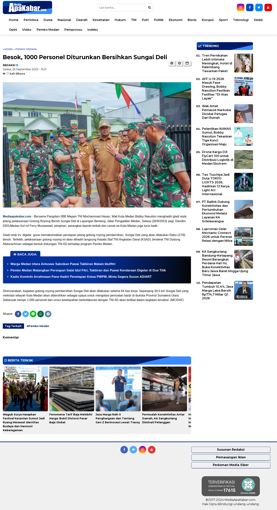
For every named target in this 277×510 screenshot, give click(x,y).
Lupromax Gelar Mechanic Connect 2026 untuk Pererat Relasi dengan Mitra (217, 234)
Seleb (258, 20)
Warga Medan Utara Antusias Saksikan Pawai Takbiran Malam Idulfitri (63, 264)
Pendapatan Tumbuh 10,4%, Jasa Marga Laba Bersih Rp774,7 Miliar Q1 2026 (217, 290)
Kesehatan (101, 20)
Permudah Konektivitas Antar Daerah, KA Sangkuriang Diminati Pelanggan (163, 418)
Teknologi (240, 20)
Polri (145, 20)
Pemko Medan (48, 29)
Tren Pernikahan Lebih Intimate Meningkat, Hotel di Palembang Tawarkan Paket (217, 63)
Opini (13, 29)
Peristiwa (31, 20)
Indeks (92, 29)
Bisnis (192, 20)
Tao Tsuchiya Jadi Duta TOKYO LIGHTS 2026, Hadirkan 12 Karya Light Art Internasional (216, 184)
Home (13, 20)
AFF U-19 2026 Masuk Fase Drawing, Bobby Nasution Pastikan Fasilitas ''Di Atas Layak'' (216, 88)
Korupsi (208, 20)
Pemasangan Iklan (231, 457)
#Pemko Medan (38, 326)
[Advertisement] (225, 331)
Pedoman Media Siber (231, 465)
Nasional (64, 20)
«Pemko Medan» (25, 49)
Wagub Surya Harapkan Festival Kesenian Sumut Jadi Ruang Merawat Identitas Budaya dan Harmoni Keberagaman (24, 422)
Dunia (48, 20)
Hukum (120, 20)
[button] (187, 63)
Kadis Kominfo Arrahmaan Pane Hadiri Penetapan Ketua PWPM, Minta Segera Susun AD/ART (81, 277)
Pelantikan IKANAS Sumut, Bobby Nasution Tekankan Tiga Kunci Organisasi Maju (217, 136)
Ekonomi (175, 20)
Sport (223, 20)
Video (26, 29)
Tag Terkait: (13, 326)
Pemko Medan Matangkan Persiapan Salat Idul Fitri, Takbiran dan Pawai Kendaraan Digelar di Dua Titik (88, 270)
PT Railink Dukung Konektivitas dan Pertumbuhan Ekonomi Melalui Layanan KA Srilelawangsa (216, 211)
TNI (134, 20)
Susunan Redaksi (231, 449)
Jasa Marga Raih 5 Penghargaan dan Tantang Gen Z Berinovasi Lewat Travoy (118, 418)
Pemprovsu (73, 29)
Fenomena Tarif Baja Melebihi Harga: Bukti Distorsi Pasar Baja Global (70, 418)
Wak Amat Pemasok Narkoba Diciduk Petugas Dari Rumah (216, 111)
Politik (159, 20)
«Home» (8, 49)
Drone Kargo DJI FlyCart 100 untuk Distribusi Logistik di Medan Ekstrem (217, 157)
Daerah (81, 20)
